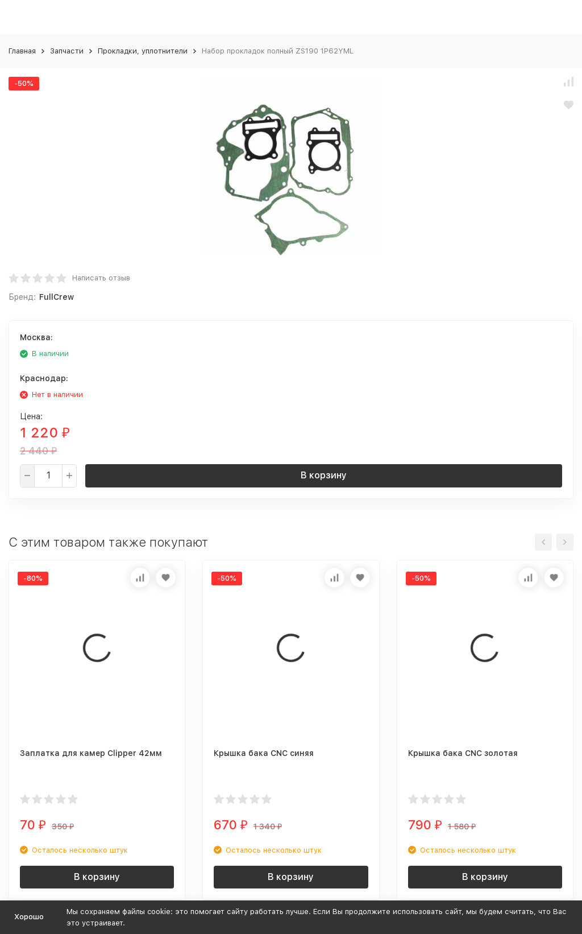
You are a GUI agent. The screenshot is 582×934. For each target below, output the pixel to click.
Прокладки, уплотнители (143, 51)
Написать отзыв (101, 278)
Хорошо (29, 916)
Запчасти (67, 51)
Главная (22, 51)
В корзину (324, 475)
